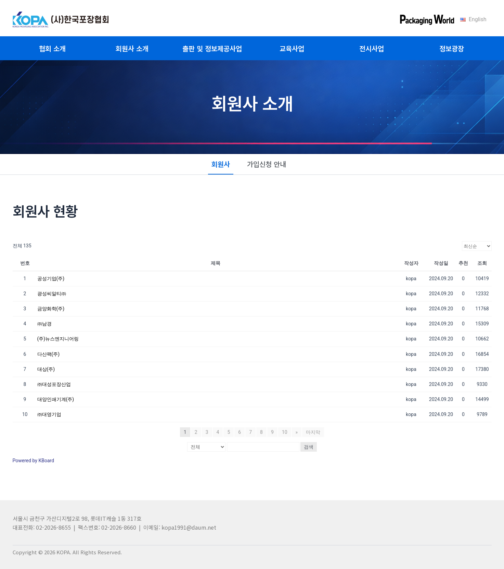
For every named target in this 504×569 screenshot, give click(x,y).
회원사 (220, 164)
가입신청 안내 (266, 164)
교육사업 (292, 48)
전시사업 (371, 48)
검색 (308, 447)
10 (284, 432)
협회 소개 (52, 48)
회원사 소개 (132, 48)
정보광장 (451, 48)
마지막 (313, 432)
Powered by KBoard (33, 460)
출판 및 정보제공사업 (212, 48)
